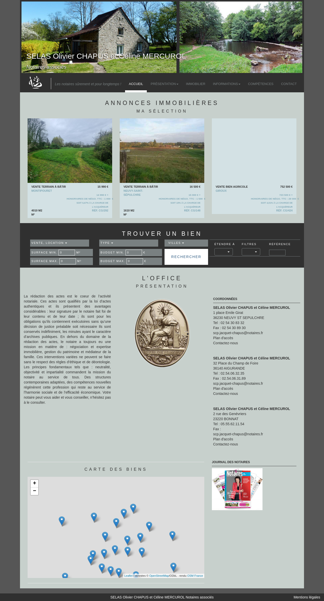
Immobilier (196, 84)
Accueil (136, 84)
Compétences (260, 84)
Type (106, 242)
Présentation (164, 84)
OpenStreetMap (159, 575)
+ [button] (34, 483)
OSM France (195, 575)
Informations (226, 84)
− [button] (34, 491)
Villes (176, 242)
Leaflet (128, 575)
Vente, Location (49, 242)
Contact (289, 84)
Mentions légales (307, 597)
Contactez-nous (225, 343)
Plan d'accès (223, 338)
